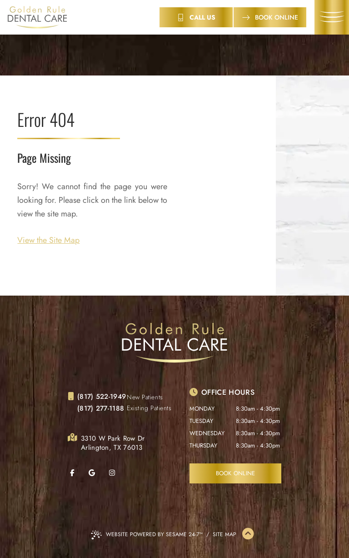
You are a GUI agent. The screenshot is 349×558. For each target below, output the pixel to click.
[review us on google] (98, 473)
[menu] (331, 17)
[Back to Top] (248, 534)
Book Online (235, 473)
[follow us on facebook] (78, 473)
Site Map (224, 534)
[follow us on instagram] (118, 473)
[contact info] (196, 17)
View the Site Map (48, 240)
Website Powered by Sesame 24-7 (147, 534)
